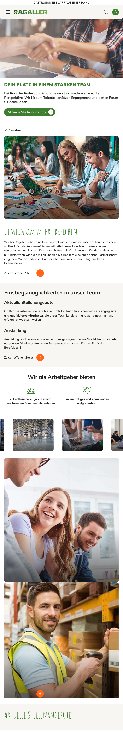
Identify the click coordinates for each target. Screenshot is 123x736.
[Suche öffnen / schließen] (106, 12)
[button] (115, 12)
